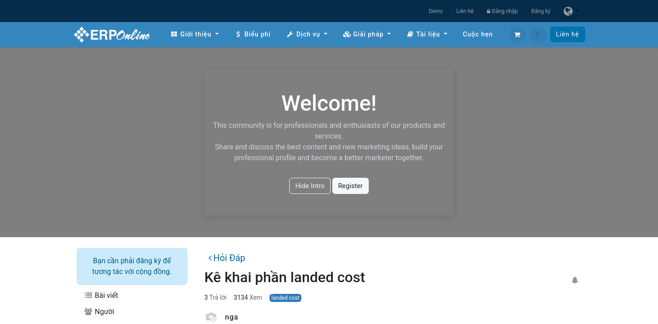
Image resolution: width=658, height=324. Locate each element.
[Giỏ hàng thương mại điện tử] (517, 34)
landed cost (285, 298)
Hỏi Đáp (226, 257)
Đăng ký (541, 11)
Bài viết (101, 295)
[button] (538, 34)
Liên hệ (464, 11)
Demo (435, 11)
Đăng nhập (502, 11)
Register (350, 186)
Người (99, 311)
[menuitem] (194, 34)
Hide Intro (309, 186)
